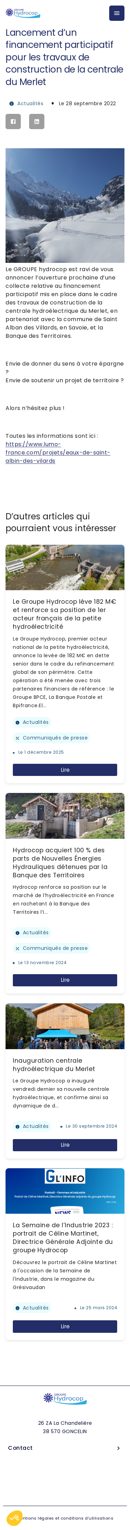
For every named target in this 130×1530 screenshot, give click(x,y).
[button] (14, 1518)
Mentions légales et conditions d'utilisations (65, 1518)
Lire (65, 770)
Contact (65, 1448)
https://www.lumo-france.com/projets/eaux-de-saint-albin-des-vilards (58, 452)
